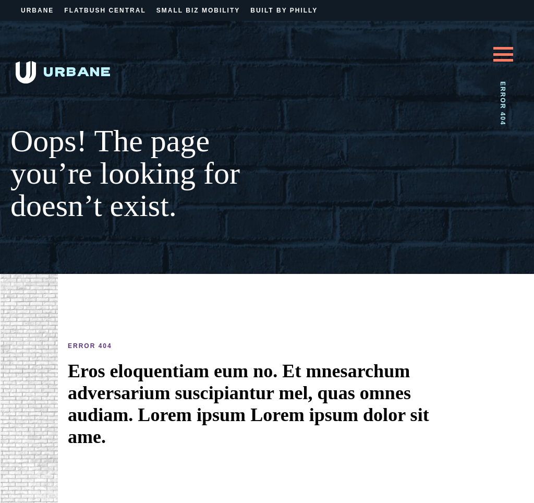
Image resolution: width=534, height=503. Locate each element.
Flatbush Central (104, 10)
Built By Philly (284, 10)
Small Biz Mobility (198, 10)
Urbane (37, 10)
